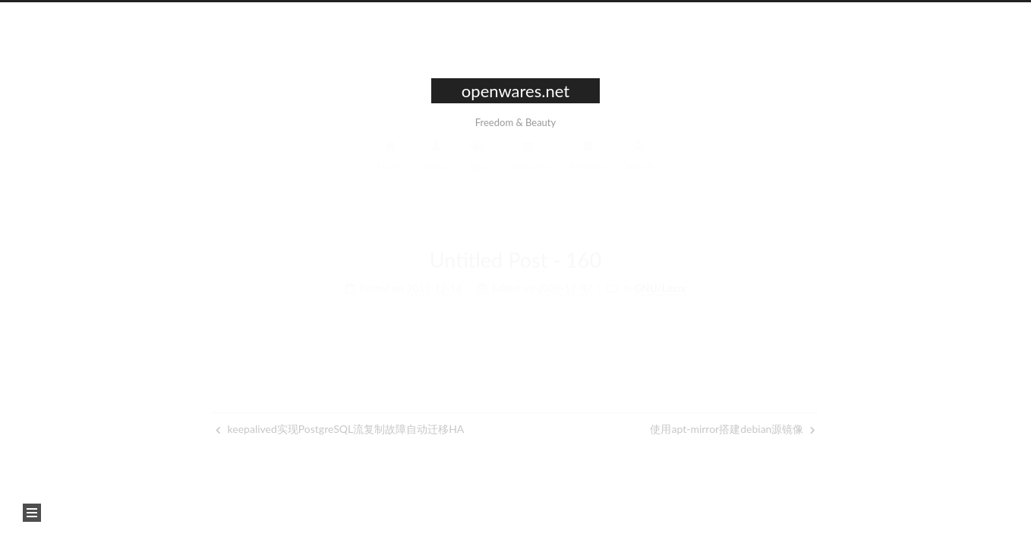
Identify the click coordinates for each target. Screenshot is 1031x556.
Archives (588, 160)
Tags (476, 160)
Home (390, 160)
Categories (528, 160)
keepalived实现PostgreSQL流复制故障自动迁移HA (340, 428)
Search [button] (639, 160)
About (435, 160)
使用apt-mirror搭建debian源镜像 (732, 428)
